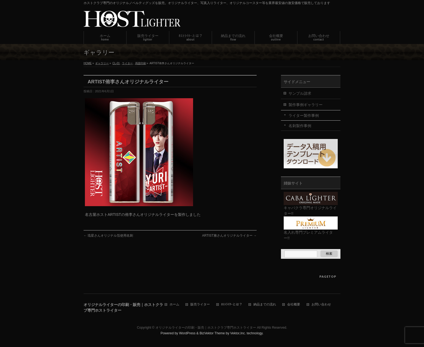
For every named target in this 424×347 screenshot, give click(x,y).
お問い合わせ (321, 304)
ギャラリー (102, 63)
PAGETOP (327, 276)
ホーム (174, 304)
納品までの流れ (264, 304)
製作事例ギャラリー (306, 105)
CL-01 (116, 63)
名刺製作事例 (300, 126)
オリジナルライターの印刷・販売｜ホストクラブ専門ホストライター (205, 327)
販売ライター (200, 304)
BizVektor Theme (212, 333)
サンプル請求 (300, 93)
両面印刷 (140, 63)
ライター (127, 63)
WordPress (187, 333)
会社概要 (293, 304)
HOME (88, 63)
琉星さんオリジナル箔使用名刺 (108, 235)
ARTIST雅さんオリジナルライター (229, 235)
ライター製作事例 (304, 115)
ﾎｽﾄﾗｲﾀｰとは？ (231, 304)
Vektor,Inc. (238, 333)
